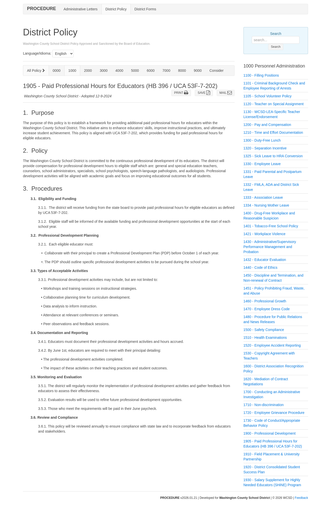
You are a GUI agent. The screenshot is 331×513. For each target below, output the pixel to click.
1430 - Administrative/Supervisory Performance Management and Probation (269, 247)
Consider (216, 71)
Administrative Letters (81, 9)
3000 (103, 71)
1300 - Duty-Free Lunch (262, 140)
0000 (57, 71)
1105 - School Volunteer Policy (267, 96)
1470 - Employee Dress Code (266, 309)
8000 (182, 71)
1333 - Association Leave (263, 197)
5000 (135, 71)
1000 (72, 71)
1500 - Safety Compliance (263, 330)
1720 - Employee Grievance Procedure (274, 413)
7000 (166, 71)
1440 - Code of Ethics (260, 267)
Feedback (301, 498)
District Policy (116, 9)
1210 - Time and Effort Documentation (273, 132)
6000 (151, 71)
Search (275, 34)
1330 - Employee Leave (262, 164)
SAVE (204, 93)
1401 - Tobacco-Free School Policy (270, 226)
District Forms (145, 9)
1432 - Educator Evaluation (264, 260)
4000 (119, 71)
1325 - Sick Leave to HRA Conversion (273, 156)
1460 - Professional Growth (264, 301)
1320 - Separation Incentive (265, 148)
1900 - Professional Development (269, 433)
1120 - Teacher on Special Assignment (273, 104)
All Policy (36, 71)
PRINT (181, 93)
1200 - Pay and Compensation (267, 125)
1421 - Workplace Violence (264, 234)
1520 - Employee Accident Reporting (272, 345)
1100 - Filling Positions (261, 75)
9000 (198, 71)
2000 (88, 71)
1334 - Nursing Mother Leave (266, 205)
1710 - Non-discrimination (263, 405)
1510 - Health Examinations (265, 338)
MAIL (225, 93)
